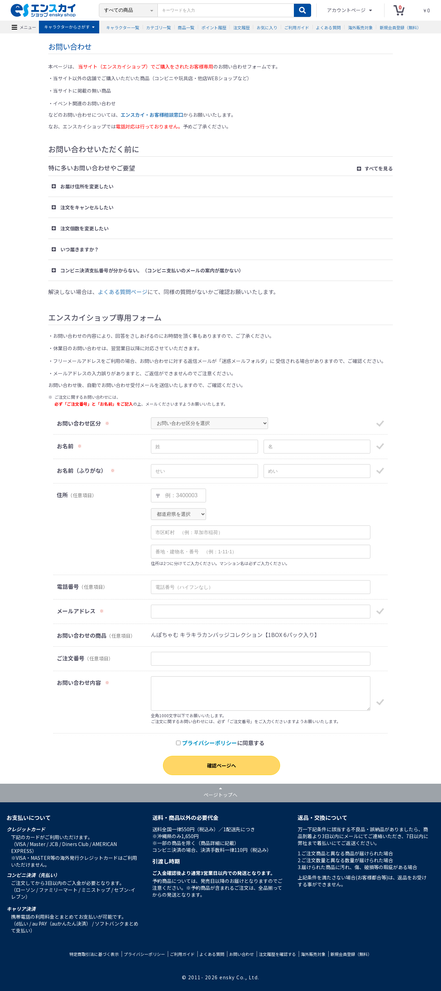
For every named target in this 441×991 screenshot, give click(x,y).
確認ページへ (221, 765)
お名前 (65, 446)
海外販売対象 (360, 27)
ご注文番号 (70, 658)
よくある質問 (328, 27)
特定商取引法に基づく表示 (94, 954)
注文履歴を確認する (277, 954)
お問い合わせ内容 (79, 683)
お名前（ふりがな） (81, 470)
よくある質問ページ (122, 292)
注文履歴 (241, 27)
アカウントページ (347, 10)
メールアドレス (76, 611)
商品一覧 (186, 27)
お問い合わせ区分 (79, 423)
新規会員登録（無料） (400, 27)
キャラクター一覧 (122, 27)
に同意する (220, 743)
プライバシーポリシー (209, 743)
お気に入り (267, 27)
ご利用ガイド (296, 27)
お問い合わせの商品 (81, 635)
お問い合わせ (241, 954)
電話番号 (68, 587)
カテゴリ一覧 (158, 27)
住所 (62, 495)
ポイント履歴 (214, 27)
